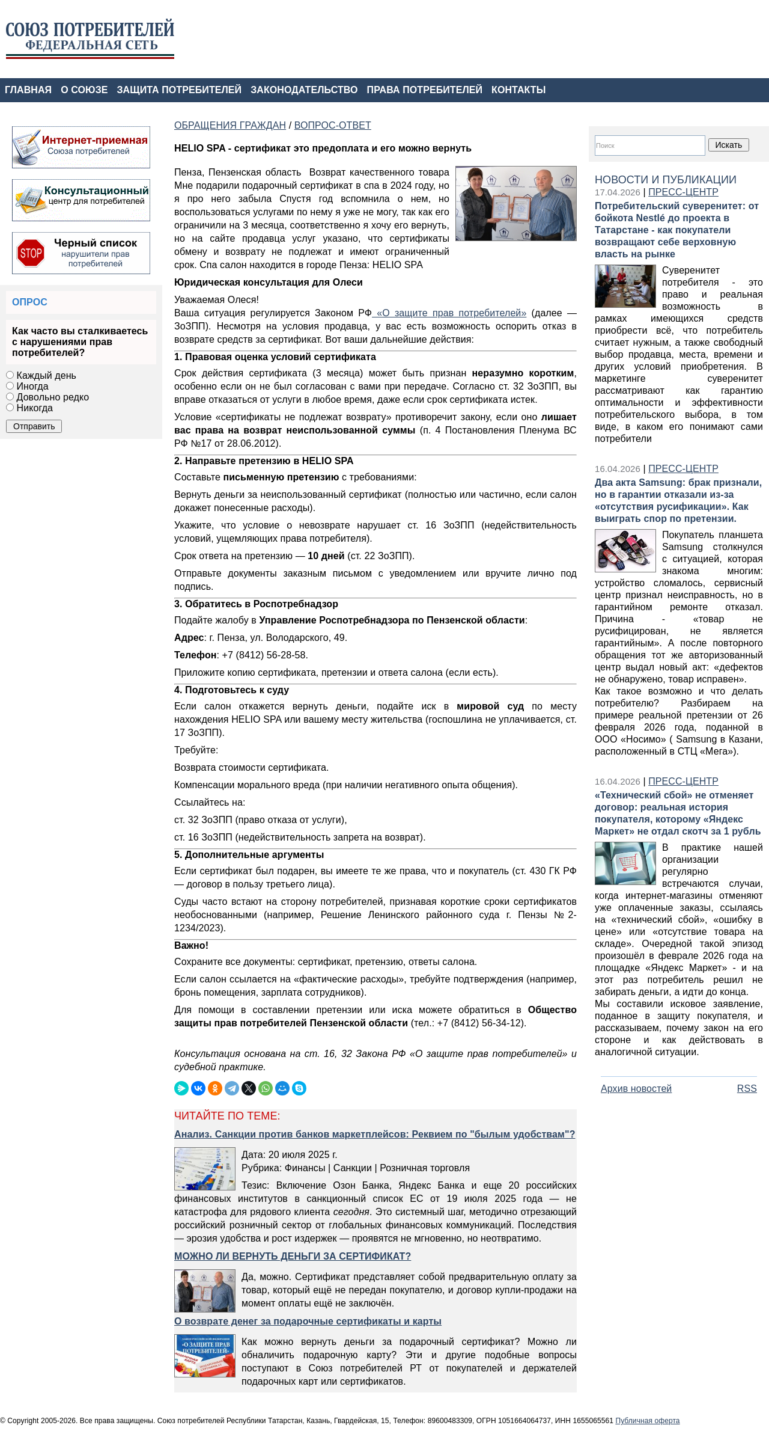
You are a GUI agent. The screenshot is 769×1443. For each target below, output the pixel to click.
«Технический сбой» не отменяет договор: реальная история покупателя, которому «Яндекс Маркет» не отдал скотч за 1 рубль (678, 813)
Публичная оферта (647, 1421)
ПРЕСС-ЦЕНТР (683, 192)
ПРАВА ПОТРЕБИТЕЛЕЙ (425, 90)
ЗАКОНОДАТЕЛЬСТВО (304, 90)
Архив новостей (636, 1088)
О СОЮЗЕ (84, 90)
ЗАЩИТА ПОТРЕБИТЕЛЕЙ (179, 90)
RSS (747, 1088)
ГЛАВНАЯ (28, 90)
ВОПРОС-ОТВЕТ (332, 125)
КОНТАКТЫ (518, 90)
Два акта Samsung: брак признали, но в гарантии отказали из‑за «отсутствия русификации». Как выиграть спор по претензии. (678, 500)
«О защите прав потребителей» (449, 313)
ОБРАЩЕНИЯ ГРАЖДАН (230, 125)
